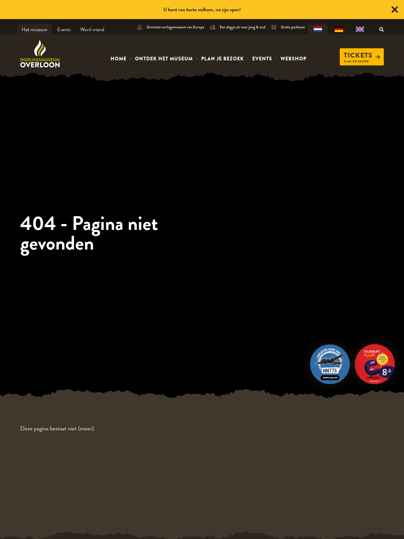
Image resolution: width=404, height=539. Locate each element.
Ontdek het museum (164, 58)
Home (119, 58)
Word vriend (92, 29)
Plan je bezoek (222, 58)
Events (63, 29)
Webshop (293, 58)
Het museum (34, 29)
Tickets (362, 55)
